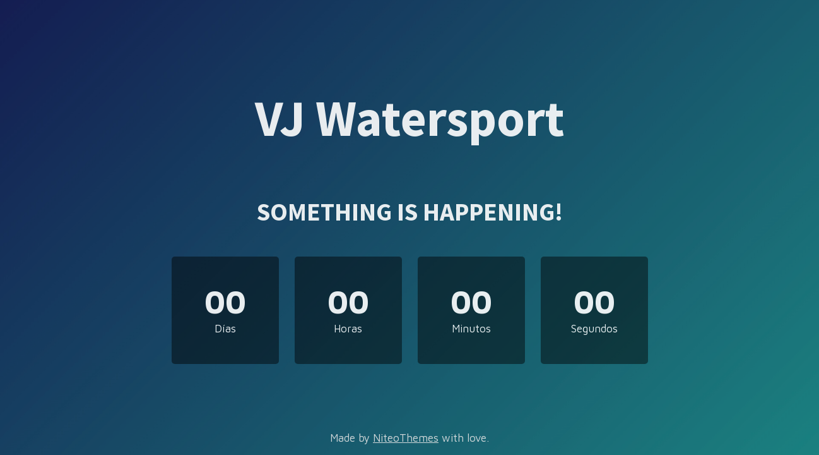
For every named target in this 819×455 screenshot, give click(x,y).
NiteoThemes (406, 438)
